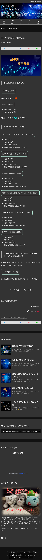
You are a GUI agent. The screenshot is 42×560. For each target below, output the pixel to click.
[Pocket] (29, 48)
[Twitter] (5, 48)
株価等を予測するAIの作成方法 (23, 360)
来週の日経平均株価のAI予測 (22, 346)
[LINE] (37, 48)
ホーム (5, 28)
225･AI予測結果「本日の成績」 (23, 388)
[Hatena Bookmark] (21, 48)
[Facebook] (13, 48)
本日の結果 (14, 28)
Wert (38, 311)
